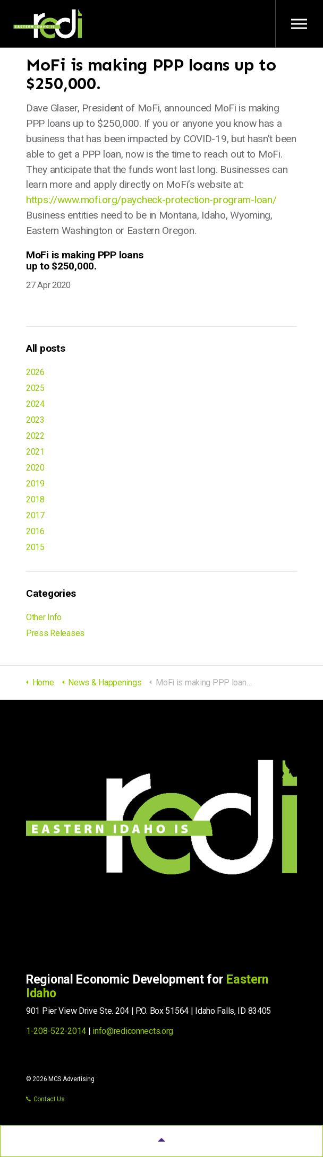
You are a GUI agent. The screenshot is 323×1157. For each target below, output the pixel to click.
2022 (35, 436)
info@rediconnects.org (132, 1031)
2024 (35, 404)
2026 (35, 372)
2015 (35, 547)
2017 (35, 515)
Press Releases (55, 633)
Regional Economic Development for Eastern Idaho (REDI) (48, 24)
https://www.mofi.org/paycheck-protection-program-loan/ (151, 200)
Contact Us (45, 1099)
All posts (45, 348)
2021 (35, 452)
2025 (35, 388)
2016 (35, 531)
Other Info (44, 617)
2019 (35, 484)
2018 (35, 499)
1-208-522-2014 (56, 1031)
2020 (35, 468)
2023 (35, 420)
